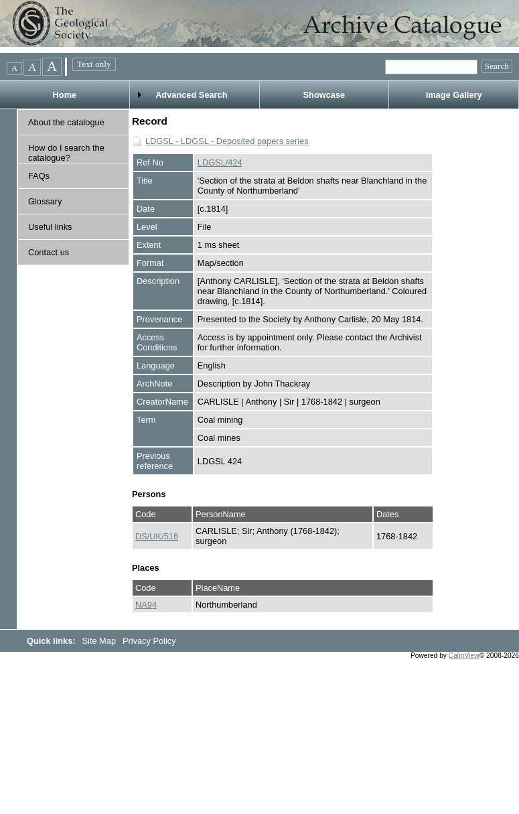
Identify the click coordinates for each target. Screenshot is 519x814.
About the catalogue (66, 122)
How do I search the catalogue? (66, 153)
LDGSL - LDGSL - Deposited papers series (227, 141)
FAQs (39, 176)
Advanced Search (191, 95)
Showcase (324, 95)
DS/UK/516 (156, 536)
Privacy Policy (149, 641)
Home (65, 95)
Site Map (100, 641)
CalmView (464, 655)
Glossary (45, 201)
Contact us (48, 252)
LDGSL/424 (220, 162)
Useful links (50, 227)
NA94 (146, 605)
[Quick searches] (431, 67)
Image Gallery (454, 95)
